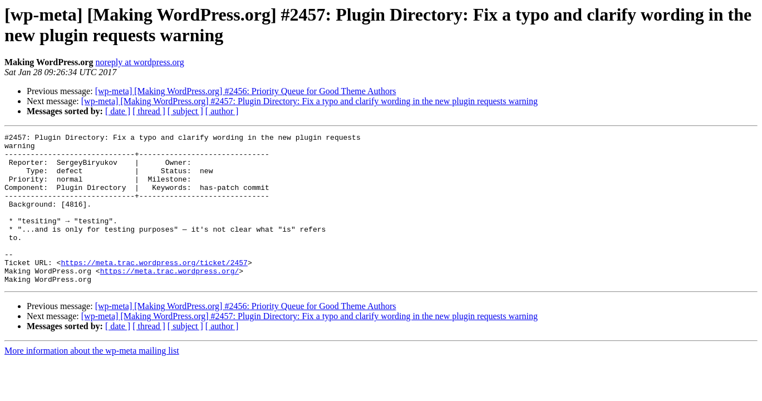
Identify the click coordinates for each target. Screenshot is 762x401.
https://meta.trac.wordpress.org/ (169, 299)
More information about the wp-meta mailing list (91, 380)
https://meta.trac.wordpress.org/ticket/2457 (154, 289)
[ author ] (222, 111)
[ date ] (117, 111)
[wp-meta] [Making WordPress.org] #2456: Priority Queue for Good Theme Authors (245, 91)
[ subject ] (185, 111)
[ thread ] (148, 111)
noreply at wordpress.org (139, 62)
